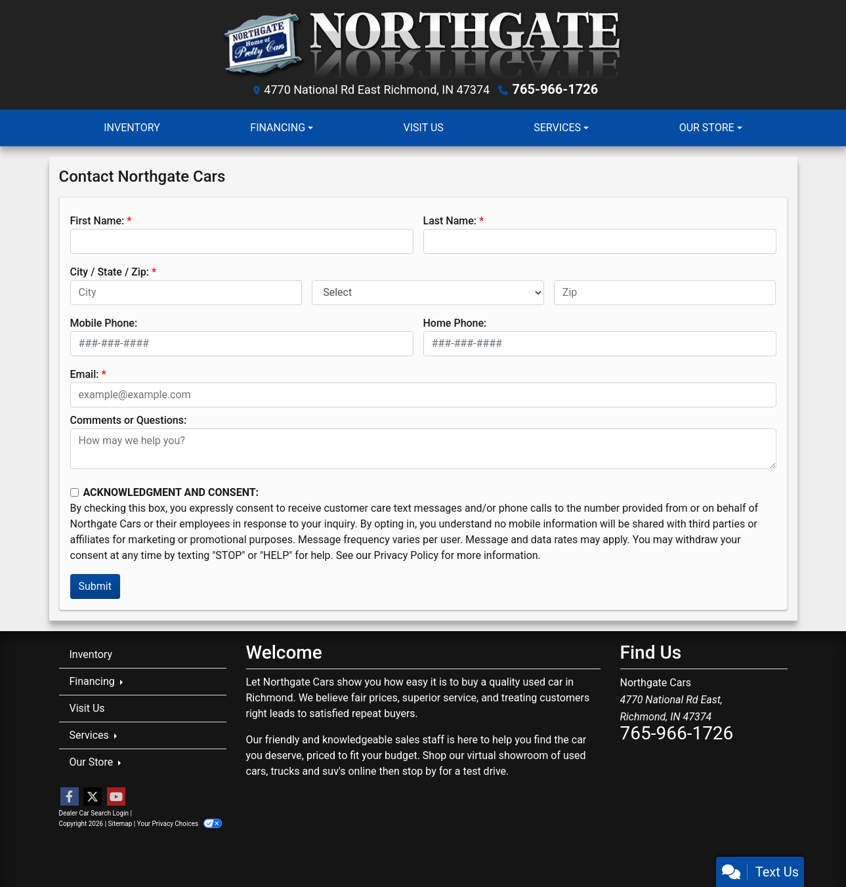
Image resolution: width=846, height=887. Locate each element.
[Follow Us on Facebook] (69, 797)
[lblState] (428, 292)
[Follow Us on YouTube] (116, 797)
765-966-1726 (556, 89)
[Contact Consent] (74, 492)
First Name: (97, 221)
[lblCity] (186, 292)
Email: (84, 374)
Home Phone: (455, 323)
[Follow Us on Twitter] (92, 797)
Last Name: (450, 221)
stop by (419, 771)
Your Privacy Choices (179, 823)
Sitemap (120, 823)
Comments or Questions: (128, 420)
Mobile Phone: (104, 323)
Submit (95, 586)
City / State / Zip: (110, 272)
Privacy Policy (406, 555)
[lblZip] (665, 292)
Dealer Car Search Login (94, 813)
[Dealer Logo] (423, 44)
